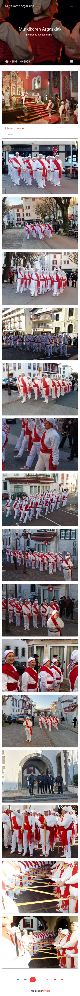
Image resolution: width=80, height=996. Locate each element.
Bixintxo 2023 (21, 61)
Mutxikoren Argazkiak (19, 6)
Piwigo (46, 990)
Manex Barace (14, 128)
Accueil (7, 61)
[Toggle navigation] (71, 6)
